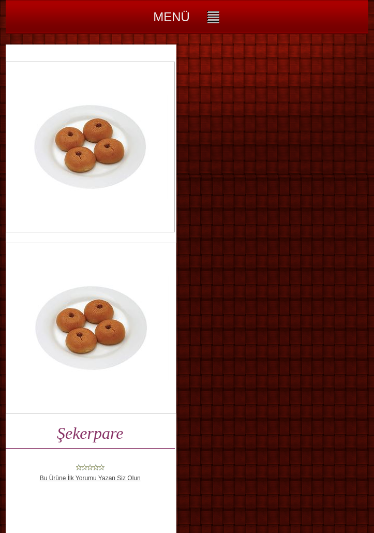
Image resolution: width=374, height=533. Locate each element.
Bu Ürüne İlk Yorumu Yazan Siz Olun (90, 478)
